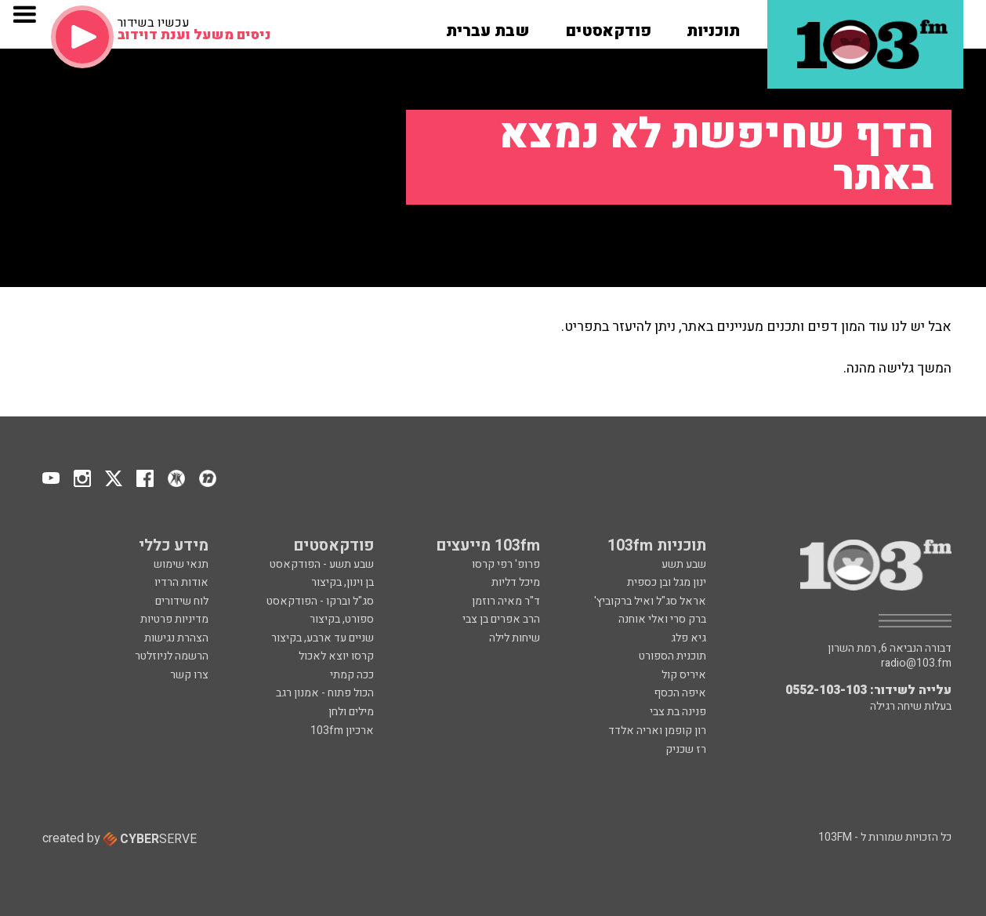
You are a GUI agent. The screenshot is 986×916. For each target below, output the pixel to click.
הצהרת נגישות (176, 638)
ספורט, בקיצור (342, 619)
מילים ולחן (351, 712)
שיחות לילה (514, 638)
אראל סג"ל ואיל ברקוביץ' (650, 601)
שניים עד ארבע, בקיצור (322, 638)
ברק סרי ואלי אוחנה (662, 619)
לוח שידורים (181, 601)
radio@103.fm (916, 663)
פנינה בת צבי (678, 712)
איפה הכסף (680, 693)
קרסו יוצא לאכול (336, 656)
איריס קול (684, 675)
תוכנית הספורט (672, 656)
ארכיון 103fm (342, 730)
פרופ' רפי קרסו (506, 564)
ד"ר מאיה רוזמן (506, 601)
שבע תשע (684, 564)
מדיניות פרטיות (174, 619)
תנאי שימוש (181, 564)
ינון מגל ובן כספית (666, 582)
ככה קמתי (352, 675)
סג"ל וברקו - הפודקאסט (320, 601)
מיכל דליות (515, 582)
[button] (713, 26)
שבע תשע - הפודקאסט (322, 564)
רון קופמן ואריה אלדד (657, 730)
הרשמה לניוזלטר (171, 656)
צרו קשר (189, 675)
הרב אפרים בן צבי (501, 619)
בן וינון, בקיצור (342, 582)
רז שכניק (685, 749)
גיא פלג (688, 638)
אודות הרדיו (181, 582)
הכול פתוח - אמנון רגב (325, 693)
